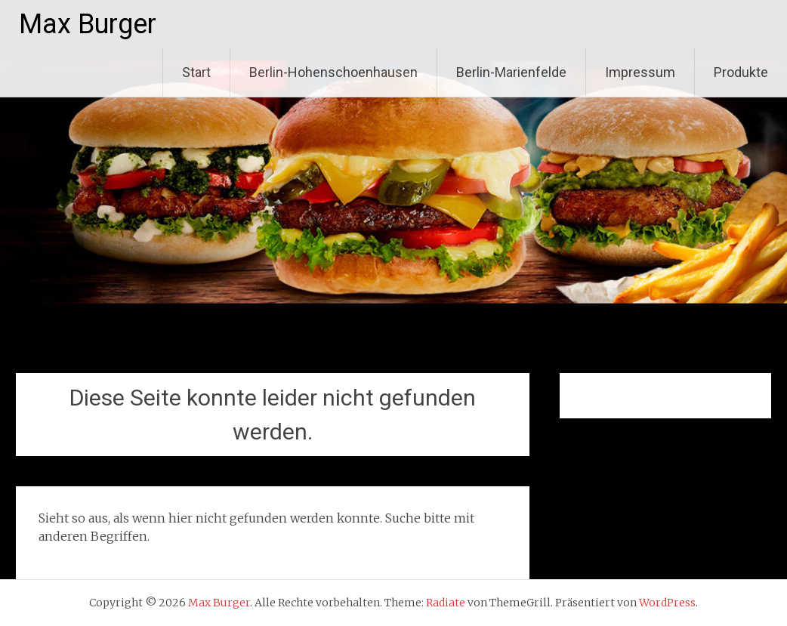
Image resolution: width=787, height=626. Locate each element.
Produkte (741, 72)
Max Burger (87, 24)
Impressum (640, 72)
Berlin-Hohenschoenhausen (333, 72)
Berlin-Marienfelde (511, 72)
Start (196, 72)
